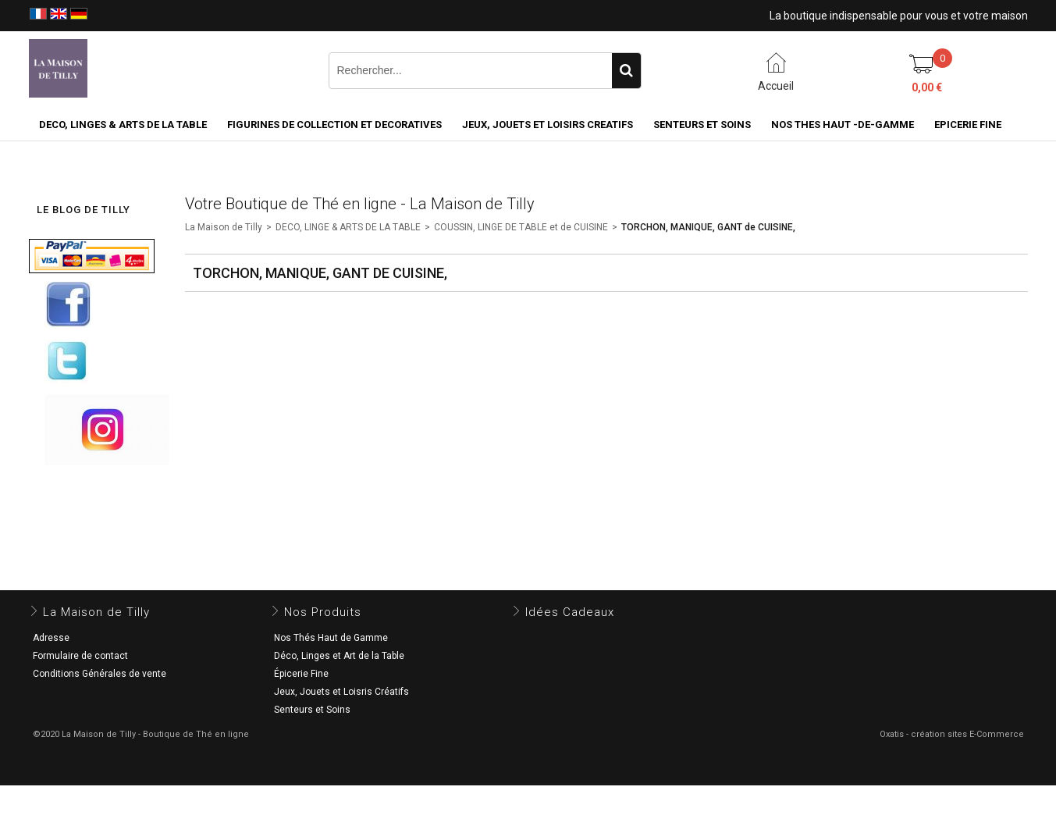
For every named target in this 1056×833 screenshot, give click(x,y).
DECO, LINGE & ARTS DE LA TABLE (348, 227)
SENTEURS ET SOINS (702, 124)
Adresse (51, 637)
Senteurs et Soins (312, 709)
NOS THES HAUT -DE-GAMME (842, 124)
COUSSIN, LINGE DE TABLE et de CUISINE (521, 227)
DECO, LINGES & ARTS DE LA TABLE (123, 124)
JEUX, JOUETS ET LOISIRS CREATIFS (547, 124)
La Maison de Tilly (223, 227)
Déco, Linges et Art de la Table (339, 655)
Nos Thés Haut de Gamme (331, 637)
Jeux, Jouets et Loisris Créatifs (341, 691)
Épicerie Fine (301, 673)
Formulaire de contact (80, 655)
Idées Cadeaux (569, 612)
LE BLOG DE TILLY (83, 209)
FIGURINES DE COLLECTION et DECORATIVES (334, 124)
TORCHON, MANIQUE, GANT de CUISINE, (708, 227)
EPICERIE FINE (967, 124)
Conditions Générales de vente (99, 673)
